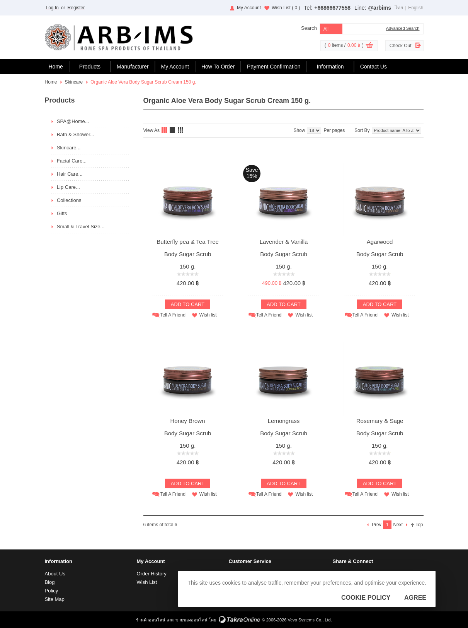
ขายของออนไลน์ (191, 620)
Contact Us (373, 66)
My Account (249, 7)
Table (181, 130)
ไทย (399, 7)
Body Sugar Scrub (187, 254)
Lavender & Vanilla (284, 241)
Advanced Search (403, 28)
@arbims (379, 8)
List (173, 130)
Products (89, 66)
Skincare (74, 82)
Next (398, 524)
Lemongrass (284, 421)
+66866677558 (332, 8)
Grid (165, 130)
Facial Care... (72, 161)
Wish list (208, 315)
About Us (55, 574)
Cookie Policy (365, 597)
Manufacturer (132, 66)
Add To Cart (187, 304)
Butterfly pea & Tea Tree (188, 241)
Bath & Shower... (75, 134)
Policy (51, 591)
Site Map (55, 599)
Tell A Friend (172, 315)
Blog (50, 582)
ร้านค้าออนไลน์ (150, 620)
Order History (151, 574)
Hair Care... (69, 174)
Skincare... (68, 148)
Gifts (62, 213)
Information (330, 66)
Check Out (401, 45)
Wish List (286, 7)
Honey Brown (187, 421)
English (415, 7)
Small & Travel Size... (81, 226)
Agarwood (380, 241)
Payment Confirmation (274, 66)
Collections (69, 200)
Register (76, 7)
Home (56, 66)
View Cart (369, 46)
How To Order (218, 66)
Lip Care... (68, 187)
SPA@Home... (73, 121)
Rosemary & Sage (379, 421)
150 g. (188, 266)
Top (419, 524)
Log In (52, 7)
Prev (376, 524)
